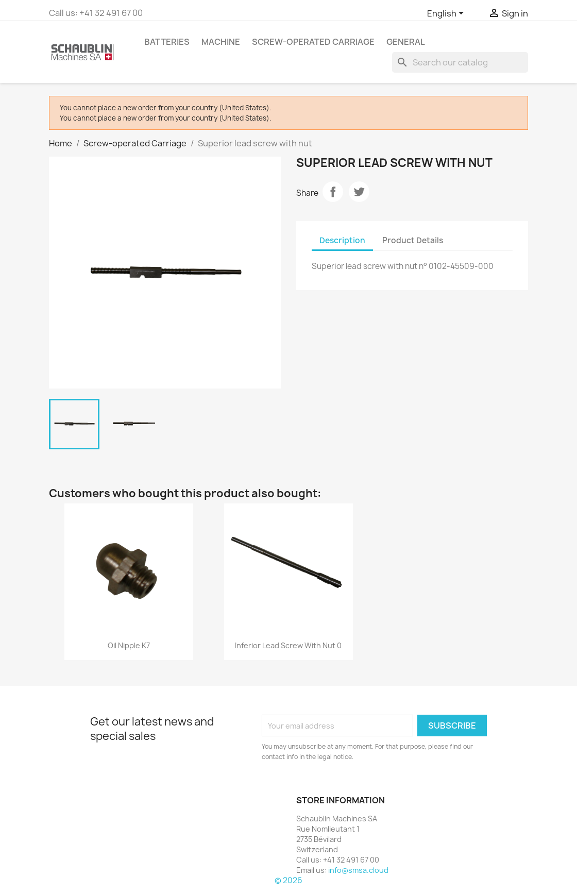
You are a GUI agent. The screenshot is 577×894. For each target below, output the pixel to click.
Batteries (167, 41)
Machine (220, 41)
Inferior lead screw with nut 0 (288, 645)
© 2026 (288, 880)
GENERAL (405, 41)
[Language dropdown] (447, 14)
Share (333, 191)
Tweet (359, 191)
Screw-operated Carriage (313, 41)
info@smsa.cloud (358, 870)
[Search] (460, 62)
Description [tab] (342, 240)
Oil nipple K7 (129, 645)
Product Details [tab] (412, 240)
